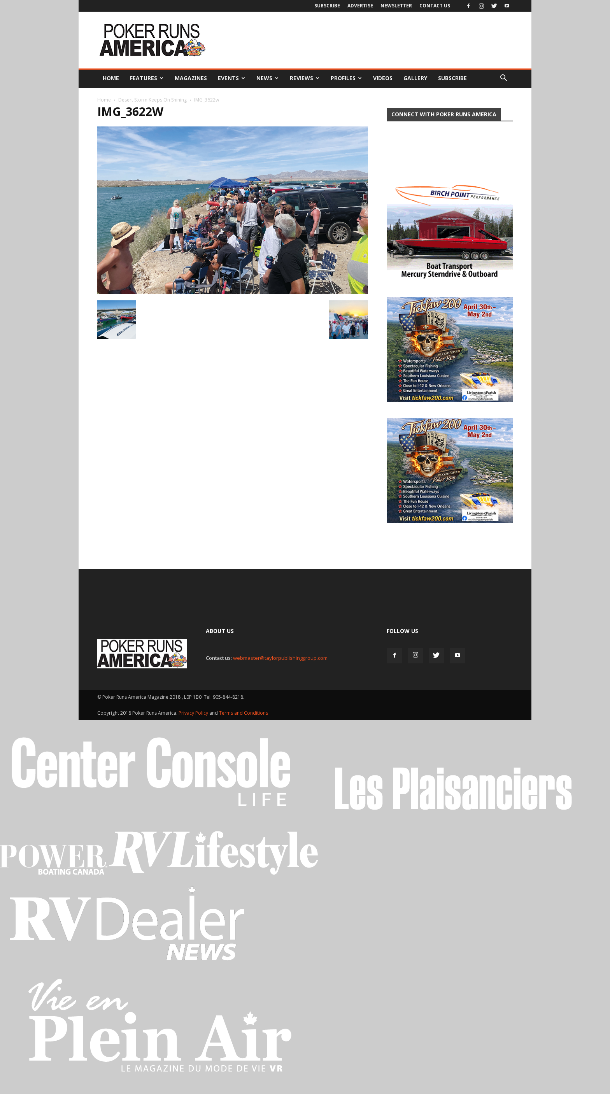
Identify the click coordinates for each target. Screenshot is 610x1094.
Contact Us (434, 5)
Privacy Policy (194, 719)
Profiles (346, 78)
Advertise (360, 5)
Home (111, 78)
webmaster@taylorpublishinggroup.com (280, 664)
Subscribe (327, 5)
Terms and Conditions (243, 719)
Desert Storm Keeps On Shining (152, 99)
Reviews (304, 78)
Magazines (191, 78)
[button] (503, 78)
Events (231, 78)
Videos (383, 78)
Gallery (415, 78)
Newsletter (396, 5)
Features (146, 78)
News (267, 78)
